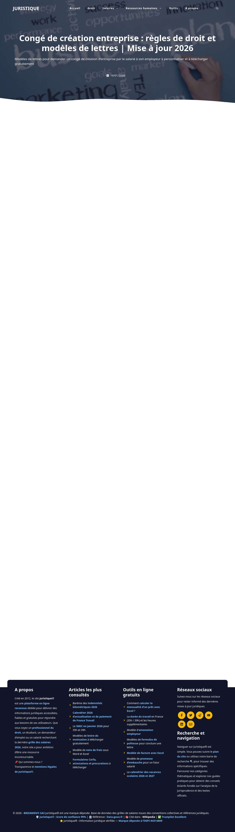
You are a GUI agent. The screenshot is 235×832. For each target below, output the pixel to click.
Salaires (112, 8)
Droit (91, 8)
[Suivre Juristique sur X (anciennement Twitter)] (190, 715)
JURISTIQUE (26, 8)
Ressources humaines (145, 8)
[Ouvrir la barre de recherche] (217, 8)
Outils (173, 8)
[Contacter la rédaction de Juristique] (190, 724)
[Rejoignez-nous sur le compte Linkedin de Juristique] (181, 724)
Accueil (75, 8)
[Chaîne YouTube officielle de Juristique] (208, 715)
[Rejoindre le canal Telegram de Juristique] (199, 715)
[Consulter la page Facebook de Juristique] (181, 715)
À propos (191, 8)
